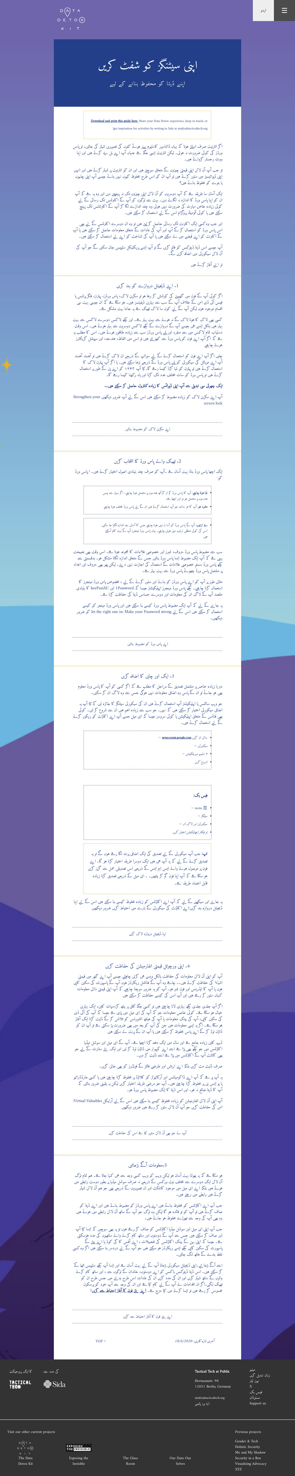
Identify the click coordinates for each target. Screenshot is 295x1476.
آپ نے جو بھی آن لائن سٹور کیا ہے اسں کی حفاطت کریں (147, 1133)
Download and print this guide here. (114, 121)
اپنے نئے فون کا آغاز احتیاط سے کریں (119, 1290)
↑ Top (101, 1341)
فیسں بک (256, 1392)
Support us (258, 1403)
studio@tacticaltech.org (210, 1398)
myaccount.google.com (176, 738)
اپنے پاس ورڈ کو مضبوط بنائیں (147, 644)
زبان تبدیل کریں (260, 1375)
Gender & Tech (246, 1441)
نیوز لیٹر (254, 1381)
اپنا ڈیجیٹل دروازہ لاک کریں (147, 934)
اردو (263, 10)
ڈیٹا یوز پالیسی (202, 1404)
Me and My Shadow (250, 1452)
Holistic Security (247, 1447)
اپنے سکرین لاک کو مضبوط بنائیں (147, 429)
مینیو (252, 1370)
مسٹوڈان (255, 1398)
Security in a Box (248, 1458)
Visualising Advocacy (250, 1464)
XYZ (238, 1469)
